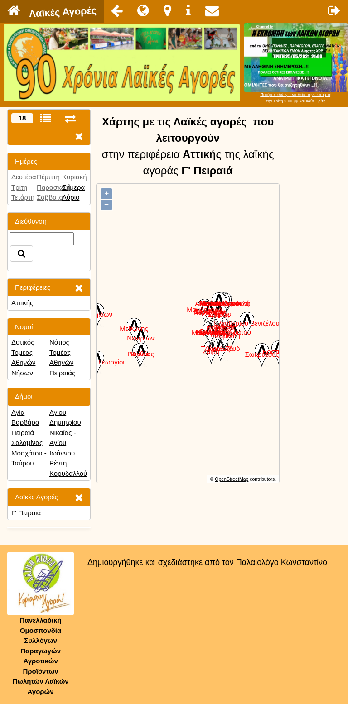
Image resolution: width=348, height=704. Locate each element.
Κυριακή (74, 177)
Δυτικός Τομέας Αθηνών (23, 352)
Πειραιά (22, 432)
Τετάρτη (22, 197)
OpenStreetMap (231, 479)
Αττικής (22, 303)
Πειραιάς (62, 373)
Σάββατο (50, 197)
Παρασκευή (54, 187)
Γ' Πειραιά (26, 513)
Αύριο (70, 197)
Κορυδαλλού (68, 473)
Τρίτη (19, 187)
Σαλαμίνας (27, 442)
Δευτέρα (23, 177)
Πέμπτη (48, 177)
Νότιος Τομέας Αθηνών (61, 352)
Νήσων (22, 373)
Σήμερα (73, 187)
